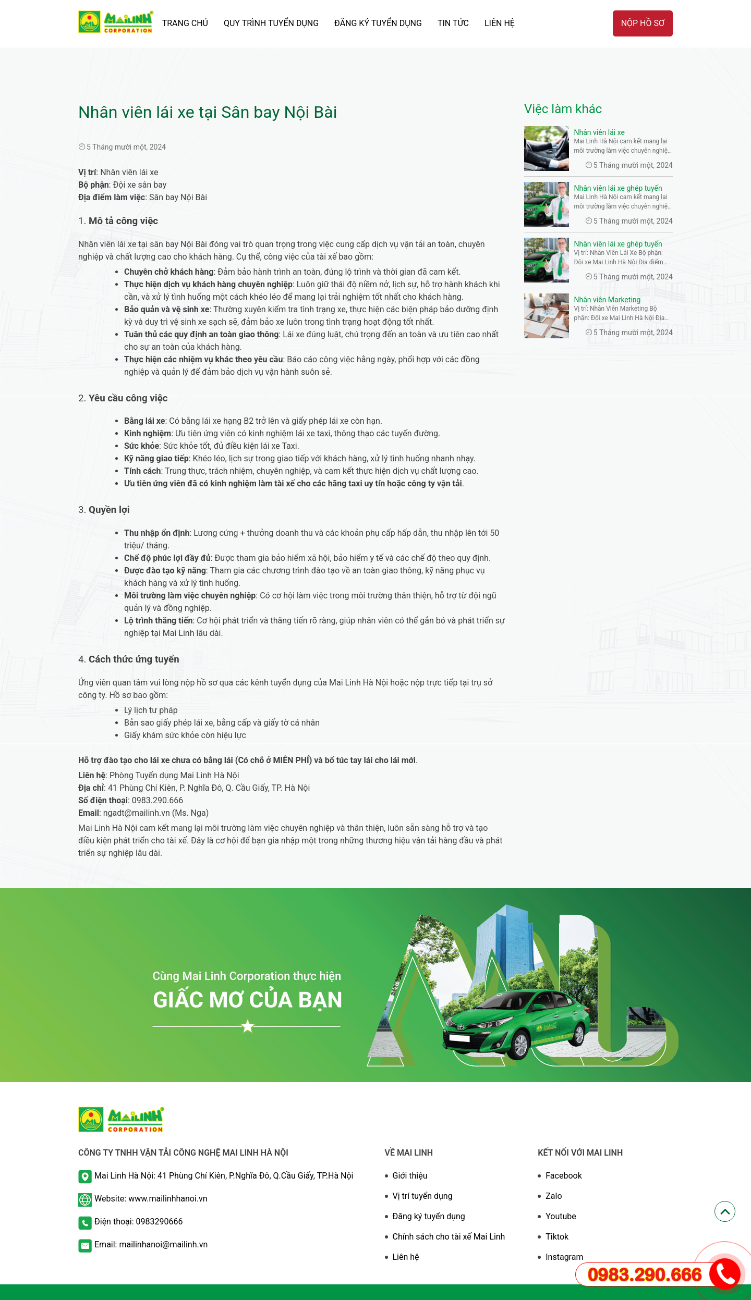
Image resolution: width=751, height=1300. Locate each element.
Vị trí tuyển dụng (423, 1196)
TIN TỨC (453, 23)
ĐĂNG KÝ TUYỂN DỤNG (378, 23)
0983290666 (159, 1222)
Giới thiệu (410, 1176)
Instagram (564, 1257)
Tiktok (557, 1237)
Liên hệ (499, 23)
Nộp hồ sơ (642, 23)
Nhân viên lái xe (599, 132)
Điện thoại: (115, 1222)
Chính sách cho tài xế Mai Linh (449, 1237)
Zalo (554, 1196)
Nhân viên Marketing (607, 300)
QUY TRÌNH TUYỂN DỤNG (271, 23)
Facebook (564, 1176)
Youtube (561, 1216)
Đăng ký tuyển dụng (429, 1216)
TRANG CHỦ (185, 23)
